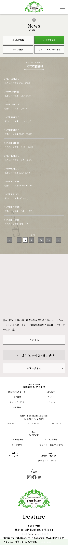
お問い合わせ (34, 368)
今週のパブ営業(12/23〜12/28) (18, 134)
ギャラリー (15, 455)
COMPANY (34, 423)
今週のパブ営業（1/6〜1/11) (16, 108)
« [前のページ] (9, 240)
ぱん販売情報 (18, 40)
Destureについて (17, 391)
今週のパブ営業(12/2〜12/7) (17, 172)
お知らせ (34, 434)
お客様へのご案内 (34, 418)
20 (48, 240)
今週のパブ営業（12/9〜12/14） (18, 159)
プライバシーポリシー (48, 460)
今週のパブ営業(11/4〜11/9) (16, 224)
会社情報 (17, 407)
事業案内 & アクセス (34, 387)
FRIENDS (57, 423)
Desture (34, 516)
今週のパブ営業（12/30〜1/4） (18, 121)
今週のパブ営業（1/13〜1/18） (18, 95)
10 (41, 240)
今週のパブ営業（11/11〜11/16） (18, 211)
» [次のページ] (58, 240)
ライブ (51, 397)
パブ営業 (17, 397)
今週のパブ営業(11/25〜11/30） (18, 185)
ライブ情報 (18, 49)
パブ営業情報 (49, 40)
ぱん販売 (51, 391)
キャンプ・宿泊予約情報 (49, 49)
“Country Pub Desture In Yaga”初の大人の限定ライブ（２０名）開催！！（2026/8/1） (33, 539)
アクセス (34, 340)
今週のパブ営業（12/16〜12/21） (19, 147)
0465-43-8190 (38, 355)
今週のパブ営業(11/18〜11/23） (18, 198)
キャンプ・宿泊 (17, 402)
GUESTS (11, 423)
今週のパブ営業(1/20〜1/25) (17, 82)
